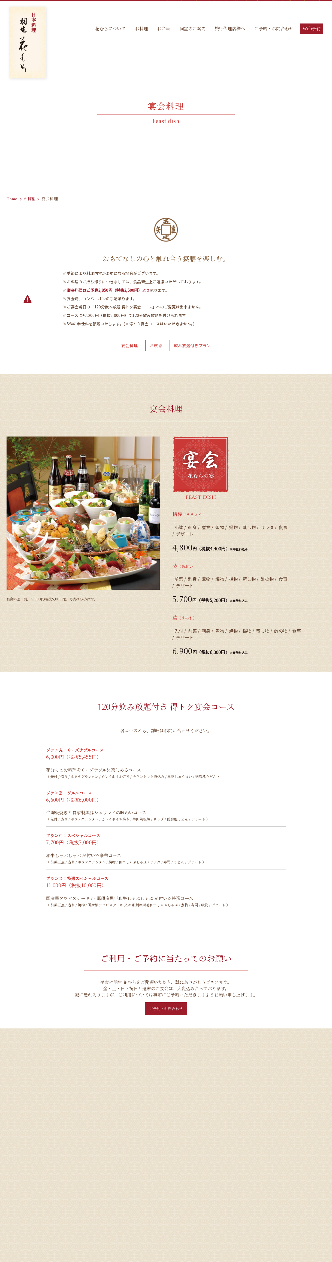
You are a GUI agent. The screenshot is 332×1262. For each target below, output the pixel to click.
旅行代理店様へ (228, 30)
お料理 (138, 30)
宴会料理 (126, 346)
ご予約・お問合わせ (273, 30)
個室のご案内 (191, 30)
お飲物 (155, 346)
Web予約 (311, 30)
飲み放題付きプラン (194, 346)
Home (13, 198)
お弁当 (161, 30)
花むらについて (107, 30)
